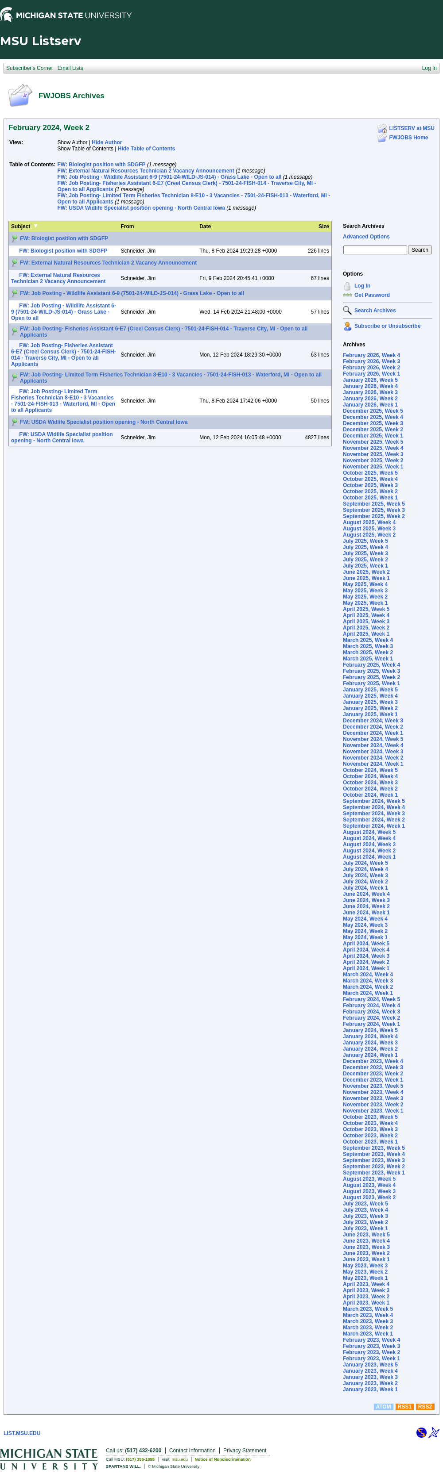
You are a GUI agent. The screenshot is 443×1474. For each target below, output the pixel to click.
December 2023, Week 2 (373, 1074)
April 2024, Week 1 (366, 968)
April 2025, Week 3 (366, 621)
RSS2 (425, 1407)
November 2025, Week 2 (373, 460)
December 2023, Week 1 (373, 1080)
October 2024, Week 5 (370, 770)
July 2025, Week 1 (365, 566)
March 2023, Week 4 (368, 1315)
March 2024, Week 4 (368, 974)
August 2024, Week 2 (369, 851)
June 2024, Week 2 (366, 906)
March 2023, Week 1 (368, 1334)
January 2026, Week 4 (370, 386)
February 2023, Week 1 (371, 1358)
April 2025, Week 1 (366, 634)
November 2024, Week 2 (373, 758)
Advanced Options (366, 237)
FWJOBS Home (408, 137)
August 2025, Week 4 (369, 522)
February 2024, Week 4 (371, 1005)
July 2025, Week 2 (365, 560)
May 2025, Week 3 (365, 590)
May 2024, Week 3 (365, 925)
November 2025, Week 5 (373, 442)
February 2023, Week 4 (371, 1340)
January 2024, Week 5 (370, 1030)
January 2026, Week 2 (370, 398)
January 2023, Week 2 (370, 1383)
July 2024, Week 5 (365, 863)
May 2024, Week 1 (365, 937)
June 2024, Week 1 (366, 913)
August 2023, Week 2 (369, 1197)
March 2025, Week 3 (368, 646)
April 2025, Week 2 (366, 628)
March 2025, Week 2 (368, 652)
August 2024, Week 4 (369, 838)
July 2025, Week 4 (365, 547)
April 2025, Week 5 (366, 609)
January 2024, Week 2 (370, 1049)
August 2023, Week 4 (369, 1185)
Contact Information (192, 1450)
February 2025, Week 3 (371, 671)
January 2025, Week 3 (370, 702)
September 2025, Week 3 (374, 510)
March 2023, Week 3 (368, 1321)
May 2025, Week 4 (365, 584)
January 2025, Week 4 (370, 696)
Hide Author (107, 142)
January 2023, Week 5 (370, 1365)
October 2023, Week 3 (370, 1129)
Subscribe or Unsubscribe (387, 326)
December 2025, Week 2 (373, 429)
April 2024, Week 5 (366, 943)
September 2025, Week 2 (374, 516)
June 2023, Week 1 (366, 1259)
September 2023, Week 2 (374, 1166)
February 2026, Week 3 (371, 361)
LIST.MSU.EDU (22, 1433)
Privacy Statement (244, 1450)
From (127, 226)
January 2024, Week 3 (370, 1043)
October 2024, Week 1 (370, 795)
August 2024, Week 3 (369, 844)
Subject (20, 226)
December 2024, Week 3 (373, 721)
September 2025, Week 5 (374, 504)
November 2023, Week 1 (373, 1111)
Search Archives (364, 226)
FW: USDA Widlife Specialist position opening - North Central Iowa (141, 208)
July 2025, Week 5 (365, 541)
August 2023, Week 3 (369, 1191)
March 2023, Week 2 (368, 1327)
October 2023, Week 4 (370, 1123)
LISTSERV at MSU (412, 128)
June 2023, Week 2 (366, 1253)
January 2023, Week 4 (370, 1371)
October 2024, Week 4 (370, 776)
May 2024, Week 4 (365, 919)
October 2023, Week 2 (370, 1135)
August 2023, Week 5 (369, 1179)
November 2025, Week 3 (373, 454)
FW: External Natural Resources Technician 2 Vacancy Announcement (145, 171)
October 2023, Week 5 (370, 1117)
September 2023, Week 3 (374, 1160)
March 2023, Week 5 (368, 1309)
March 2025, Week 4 (368, 640)
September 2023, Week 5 (374, 1148)
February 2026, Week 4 (371, 355)
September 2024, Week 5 (374, 801)
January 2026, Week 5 (370, 380)
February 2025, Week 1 (371, 683)
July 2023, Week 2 (365, 1222)
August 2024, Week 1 (369, 857)
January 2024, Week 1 (370, 1055)
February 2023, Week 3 (371, 1346)
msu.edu (180, 1459)
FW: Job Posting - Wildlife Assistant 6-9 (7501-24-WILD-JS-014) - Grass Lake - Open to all (169, 177)
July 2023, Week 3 (365, 1216)
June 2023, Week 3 (366, 1247)
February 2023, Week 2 (371, 1352)
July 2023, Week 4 (365, 1210)
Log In (362, 286)
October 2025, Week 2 (370, 491)
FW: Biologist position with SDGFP (101, 164)
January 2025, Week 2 (370, 708)
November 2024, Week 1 (373, 764)
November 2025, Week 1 (373, 467)
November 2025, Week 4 (373, 448)
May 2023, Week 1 (365, 1278)
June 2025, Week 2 (366, 572)
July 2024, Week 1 (365, 888)
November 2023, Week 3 (373, 1098)
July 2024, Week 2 (365, 882)
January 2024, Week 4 (370, 1036)
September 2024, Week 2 (374, 820)
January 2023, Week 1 (370, 1389)
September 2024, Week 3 (374, 813)
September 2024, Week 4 (374, 807)
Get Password (372, 295)
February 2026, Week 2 (371, 368)
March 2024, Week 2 (368, 987)
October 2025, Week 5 (370, 473)
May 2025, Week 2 (365, 597)
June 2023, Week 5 (366, 1235)
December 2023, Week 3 (373, 1067)
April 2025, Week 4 (366, 615)
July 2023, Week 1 (365, 1228)
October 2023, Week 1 (370, 1142)
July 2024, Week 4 (365, 869)
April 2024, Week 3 (366, 956)
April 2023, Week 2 (366, 1297)
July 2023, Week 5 (365, 1204)
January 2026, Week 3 (370, 392)
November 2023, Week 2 (373, 1105)
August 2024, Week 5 (369, 832)
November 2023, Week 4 (373, 1092)
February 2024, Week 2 (371, 1018)
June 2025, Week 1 (366, 578)
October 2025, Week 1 (370, 498)
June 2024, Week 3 (366, 900)
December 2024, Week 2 (373, 727)
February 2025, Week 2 (371, 677)
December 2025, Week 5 (373, 411)
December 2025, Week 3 (373, 423)
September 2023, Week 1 (374, 1173)
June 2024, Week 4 (366, 894)
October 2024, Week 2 (370, 789)
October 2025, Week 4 (370, 479)
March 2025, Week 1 (368, 659)
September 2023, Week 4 (374, 1154)
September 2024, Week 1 (374, 826)
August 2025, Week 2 (369, 535)
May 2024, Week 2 (365, 931)
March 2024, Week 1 (368, 993)
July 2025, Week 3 (365, 553)
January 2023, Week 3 (370, 1377)
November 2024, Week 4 (373, 745)
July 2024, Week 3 (365, 875)
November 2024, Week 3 (373, 752)
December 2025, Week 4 (373, 417)
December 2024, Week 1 (373, 733)
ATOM (383, 1407)
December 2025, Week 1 (373, 436)
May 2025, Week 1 (365, 603)
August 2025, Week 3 (369, 529)
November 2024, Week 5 (373, 739)
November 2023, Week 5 (373, 1086)
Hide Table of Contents (146, 149)
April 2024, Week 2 (366, 962)
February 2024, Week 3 (371, 1012)
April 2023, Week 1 (366, 1303)
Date (205, 226)
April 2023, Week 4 (366, 1284)
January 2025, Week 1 (370, 714)
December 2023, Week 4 (373, 1061)
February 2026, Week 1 (371, 374)
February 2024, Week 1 (371, 1024)
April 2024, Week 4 (366, 950)
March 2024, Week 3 (368, 981)
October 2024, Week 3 (370, 782)
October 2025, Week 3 (370, 485)
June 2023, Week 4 (366, 1241)
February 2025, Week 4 (371, 665)
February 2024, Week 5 (371, 999)
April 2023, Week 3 (366, 1290)
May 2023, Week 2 (365, 1272)
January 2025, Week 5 (370, 690)
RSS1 (405, 1407)
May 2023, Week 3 (365, 1266)
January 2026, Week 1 (370, 405)
